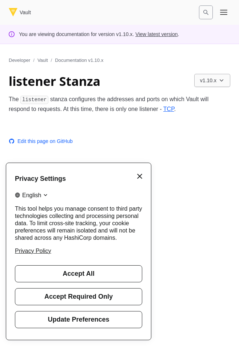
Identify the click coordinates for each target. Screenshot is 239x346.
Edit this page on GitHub (41, 141)
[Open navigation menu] (223, 12)
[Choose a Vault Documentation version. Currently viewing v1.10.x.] (212, 80)
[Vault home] (20, 12)
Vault (42, 60)
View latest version (156, 34)
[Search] (206, 12)
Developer (19, 60)
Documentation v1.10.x (79, 60)
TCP (168, 109)
